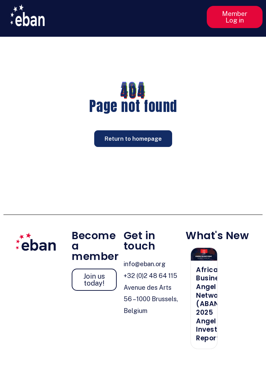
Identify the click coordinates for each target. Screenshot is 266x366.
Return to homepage (133, 138)
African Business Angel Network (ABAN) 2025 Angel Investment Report (215, 304)
